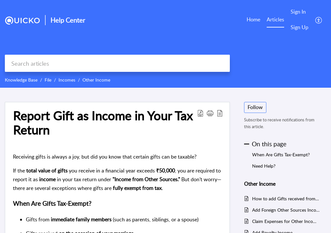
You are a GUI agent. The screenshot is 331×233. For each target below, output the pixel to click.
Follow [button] (255, 107)
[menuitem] (299, 12)
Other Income (96, 80)
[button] (319, 19)
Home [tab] (253, 19)
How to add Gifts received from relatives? (286, 198)
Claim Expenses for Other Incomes (286, 221)
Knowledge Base (21, 80)
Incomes (67, 80)
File (48, 80)
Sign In (298, 11)
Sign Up (299, 27)
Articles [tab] (275, 19)
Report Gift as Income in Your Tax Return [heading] (103, 123)
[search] (117, 63)
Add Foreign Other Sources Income (286, 210)
